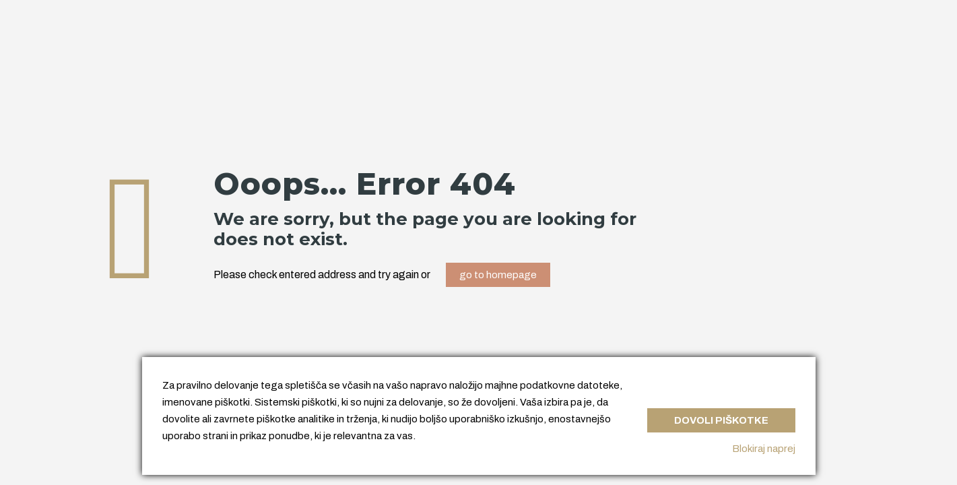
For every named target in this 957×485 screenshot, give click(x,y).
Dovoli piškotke (721, 420)
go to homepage (498, 274)
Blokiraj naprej (763, 448)
